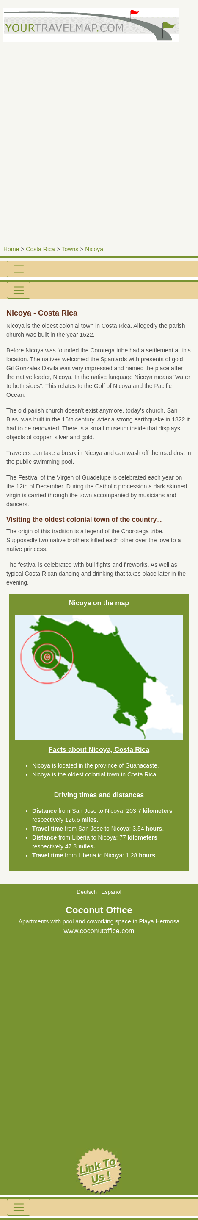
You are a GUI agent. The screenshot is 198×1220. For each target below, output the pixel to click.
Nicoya (94, 249)
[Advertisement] (99, 141)
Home (11, 249)
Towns (70, 249)
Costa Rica (40, 249)
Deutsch (87, 892)
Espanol (111, 892)
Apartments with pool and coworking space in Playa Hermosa (99, 922)
